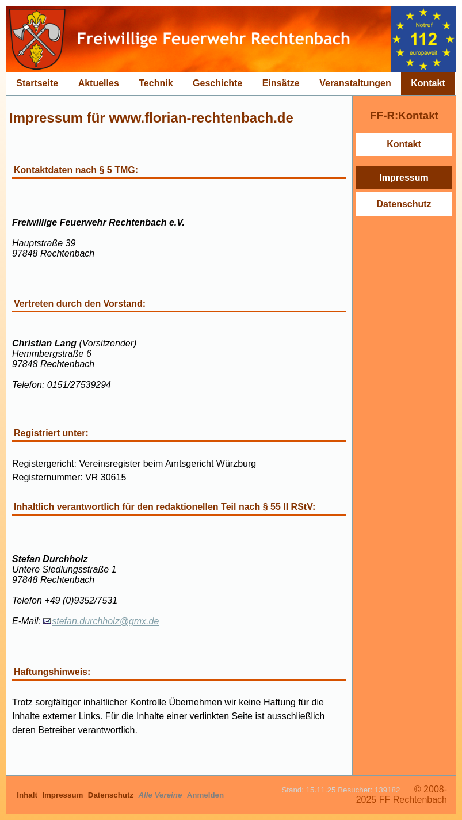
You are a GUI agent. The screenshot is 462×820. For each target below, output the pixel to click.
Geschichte (217, 83)
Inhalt (28, 795)
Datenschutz (403, 204)
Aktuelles (98, 83)
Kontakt (428, 83)
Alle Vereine (161, 795)
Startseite (37, 83)
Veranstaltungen (355, 83)
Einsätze (281, 83)
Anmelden (205, 795)
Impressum (403, 177)
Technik (156, 83)
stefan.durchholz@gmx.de (105, 621)
